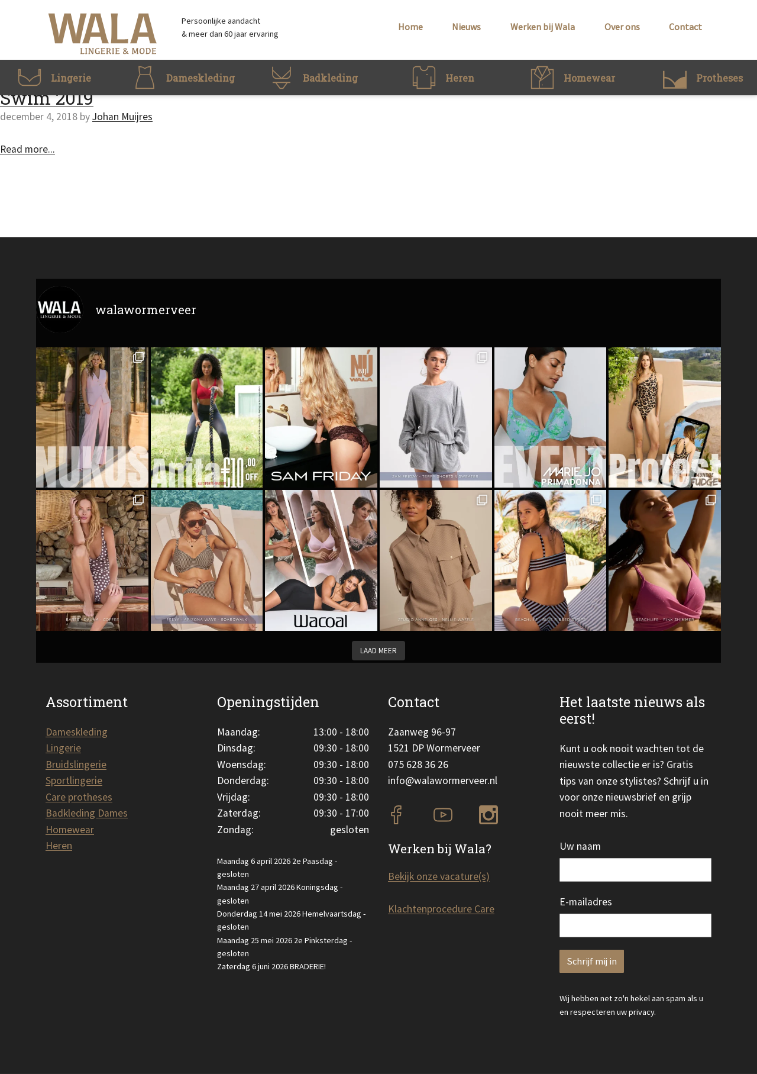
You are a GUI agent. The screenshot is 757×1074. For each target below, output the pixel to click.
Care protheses (79, 797)
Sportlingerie (74, 780)
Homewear (70, 829)
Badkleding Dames (87, 813)
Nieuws (466, 27)
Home (410, 27)
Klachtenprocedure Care (441, 908)
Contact (685, 27)
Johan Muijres (122, 116)
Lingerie (63, 747)
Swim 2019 (46, 97)
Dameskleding (77, 731)
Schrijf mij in (592, 961)
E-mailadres (585, 901)
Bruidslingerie (76, 764)
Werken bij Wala (542, 27)
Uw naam (580, 846)
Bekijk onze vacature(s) (439, 876)
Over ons (622, 27)
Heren (59, 845)
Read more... (27, 149)
